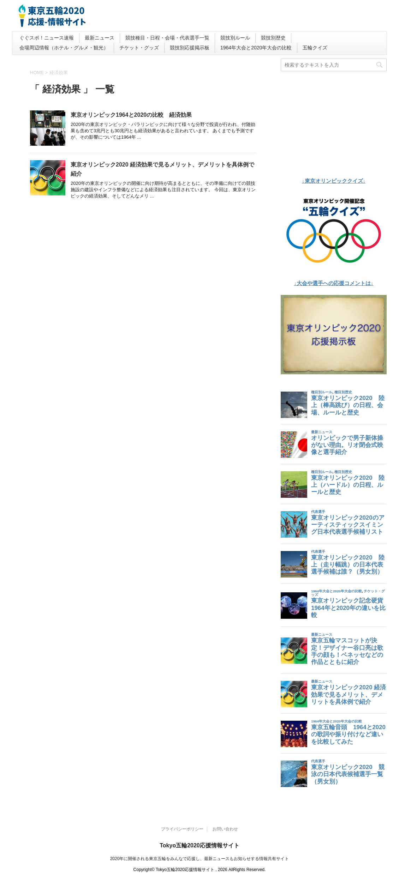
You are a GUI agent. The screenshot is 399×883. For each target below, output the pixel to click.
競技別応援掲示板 (189, 47)
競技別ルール (235, 38)
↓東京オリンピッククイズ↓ (333, 181)
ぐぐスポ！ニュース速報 (46, 38)
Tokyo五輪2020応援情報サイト (199, 845)
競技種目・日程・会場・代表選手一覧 (167, 38)
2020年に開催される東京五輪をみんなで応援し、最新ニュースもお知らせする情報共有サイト (199, 858)
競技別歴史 (273, 38)
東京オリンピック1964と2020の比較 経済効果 (131, 115)
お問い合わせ (225, 829)
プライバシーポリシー (182, 829)
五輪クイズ (315, 47)
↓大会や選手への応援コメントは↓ (334, 283)
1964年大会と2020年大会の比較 (256, 47)
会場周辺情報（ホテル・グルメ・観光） (63, 47)
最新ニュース (99, 38)
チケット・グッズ (139, 47)
